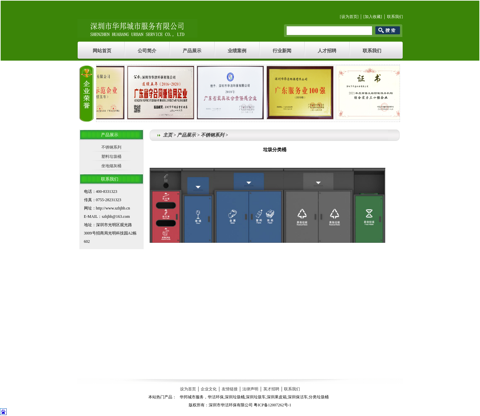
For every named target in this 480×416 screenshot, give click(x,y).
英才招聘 (271, 389)
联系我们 (395, 16)
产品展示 (192, 50)
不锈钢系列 (111, 147)
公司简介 (147, 50)
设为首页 (349, 16)
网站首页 (102, 50)
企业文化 (209, 389)
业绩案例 (237, 50)
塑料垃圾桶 (111, 156)
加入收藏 (373, 16)
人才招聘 (327, 50)
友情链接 (230, 389)
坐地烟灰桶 (111, 166)
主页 (167, 135)
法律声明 (250, 389)
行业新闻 (282, 50)
